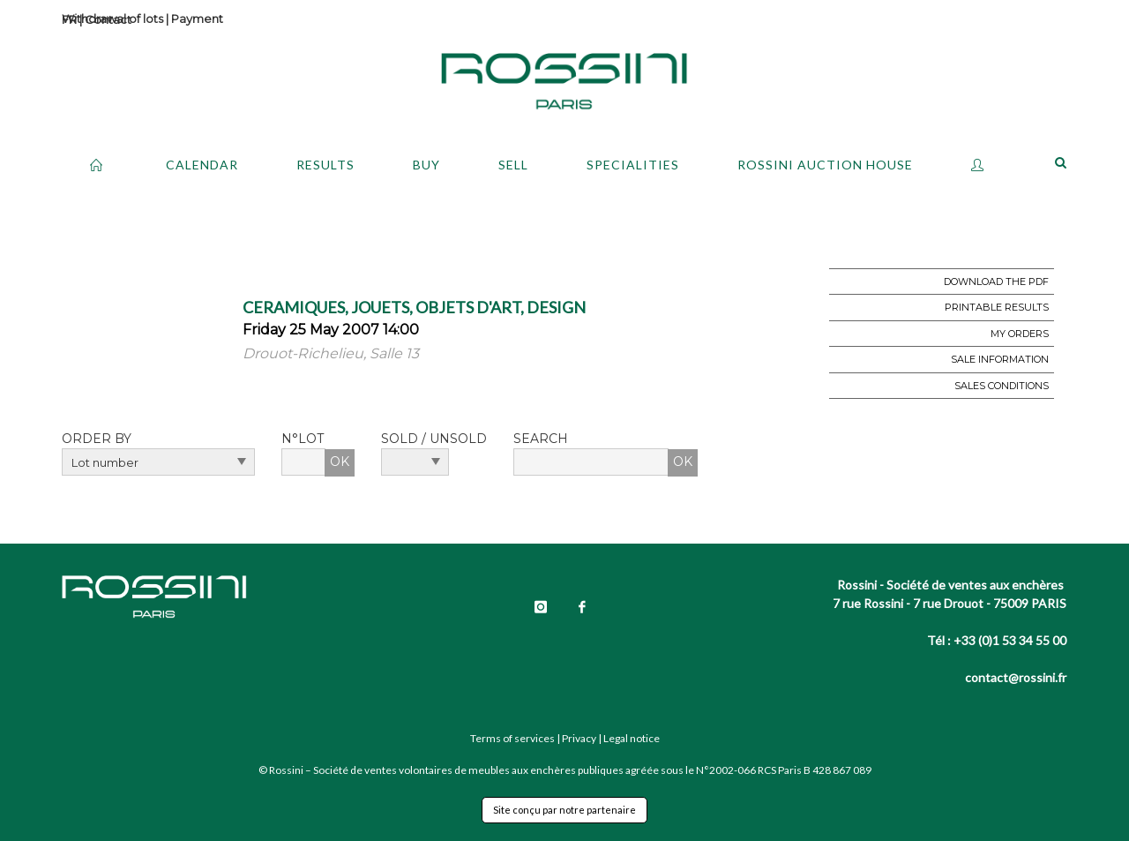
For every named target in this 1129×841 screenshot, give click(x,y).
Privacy (579, 738)
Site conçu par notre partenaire (564, 809)
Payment (197, 18)
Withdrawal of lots (112, 18)
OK (339, 461)
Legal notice (631, 738)
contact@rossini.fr (1015, 677)
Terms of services (512, 738)
